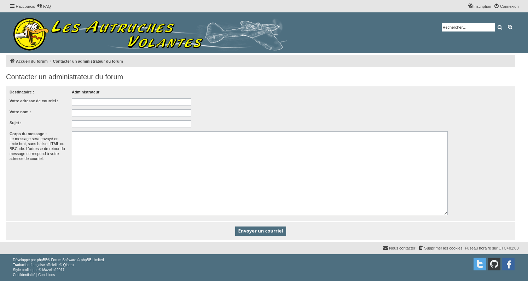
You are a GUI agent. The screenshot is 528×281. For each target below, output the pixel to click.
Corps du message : (28, 134)
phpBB (42, 260)
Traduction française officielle (36, 265)
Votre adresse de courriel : (34, 101)
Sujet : (16, 123)
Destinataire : (22, 92)
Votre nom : (20, 112)
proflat (27, 270)
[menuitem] (44, 6)
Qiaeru (68, 265)
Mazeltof (49, 270)
